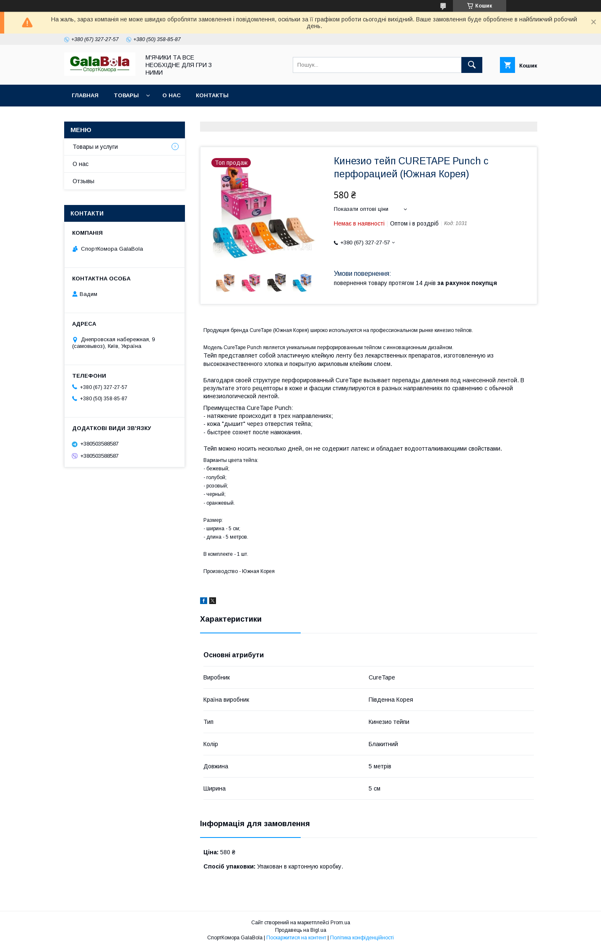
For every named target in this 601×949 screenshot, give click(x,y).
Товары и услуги (95, 146)
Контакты (212, 95)
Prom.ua (340, 923)
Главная (85, 95)
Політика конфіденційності (362, 938)
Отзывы (83, 181)
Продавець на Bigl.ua (300, 930)
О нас (171, 95)
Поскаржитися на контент (296, 938)
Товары (126, 95)
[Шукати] (471, 65)
